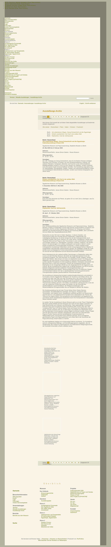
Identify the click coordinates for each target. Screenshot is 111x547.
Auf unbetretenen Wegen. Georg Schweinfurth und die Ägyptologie (71, 132)
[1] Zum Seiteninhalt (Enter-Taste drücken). (17, 4)
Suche (15, 523)
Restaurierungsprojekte (11, 76)
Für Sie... (7, 84)
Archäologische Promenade (13, 43)
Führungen (8, 25)
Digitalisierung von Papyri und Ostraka (16, 75)
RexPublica (80, 539)
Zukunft (7, 36)
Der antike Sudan (10, 46)
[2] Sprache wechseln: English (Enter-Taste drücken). (20, 5)
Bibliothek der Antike (11, 61)
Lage (6, 24)
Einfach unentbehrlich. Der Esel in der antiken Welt (67, 134)
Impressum (8, 93)
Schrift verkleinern (90, 103)
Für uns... (7, 82)
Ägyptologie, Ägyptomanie (12, 54)
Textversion (45, 539)
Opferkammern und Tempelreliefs (14, 51)
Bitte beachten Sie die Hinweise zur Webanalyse (52, 540)
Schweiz (72, 127)
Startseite (20, 103)
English (82, 103)
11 (75, 116)
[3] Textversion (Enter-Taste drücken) (15, 7)
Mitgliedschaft (9, 87)
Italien (67, 127)
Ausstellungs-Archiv (10, 67)
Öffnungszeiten (9, 21)
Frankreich (80, 127)
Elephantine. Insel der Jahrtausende (62, 136)
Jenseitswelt (8, 48)
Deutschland (55, 127)
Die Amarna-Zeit (9, 58)
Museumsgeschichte (11, 33)
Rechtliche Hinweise (11, 94)
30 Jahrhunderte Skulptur (12, 52)
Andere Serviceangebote (12, 27)
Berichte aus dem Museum (12, 70)
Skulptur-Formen (10, 57)
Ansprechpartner (10, 90)
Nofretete (7, 60)
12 (78, 116)
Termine (7, 64)
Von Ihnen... (8, 85)
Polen (62, 127)
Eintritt (6, 22)
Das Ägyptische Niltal (11, 45)
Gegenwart (8, 34)
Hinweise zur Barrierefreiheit (58, 539)
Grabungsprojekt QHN (11, 73)
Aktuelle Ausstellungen (11, 66)
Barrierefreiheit (9, 28)
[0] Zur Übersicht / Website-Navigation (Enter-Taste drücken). (23, 2)
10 (72, 116)
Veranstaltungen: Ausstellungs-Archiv (35, 103)
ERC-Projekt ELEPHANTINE (13, 79)
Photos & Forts (9, 78)
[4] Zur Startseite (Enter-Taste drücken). (16, 8)
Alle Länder (46, 127)
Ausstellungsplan (10, 39)
